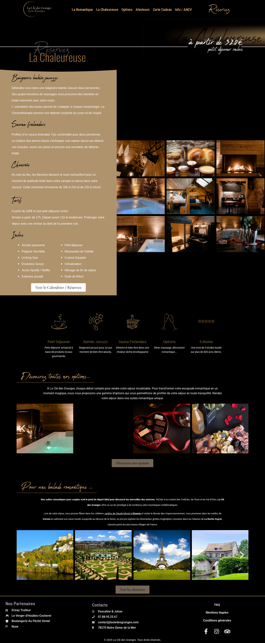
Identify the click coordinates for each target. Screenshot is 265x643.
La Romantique (82, 9)
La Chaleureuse (107, 9)
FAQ (217, 605)
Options (126, 9)
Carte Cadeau (162, 9)
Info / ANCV (183, 9)
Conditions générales (217, 620)
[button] (23, 428)
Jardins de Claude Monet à (122, 513)
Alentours (142, 9)
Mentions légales (217, 612)
